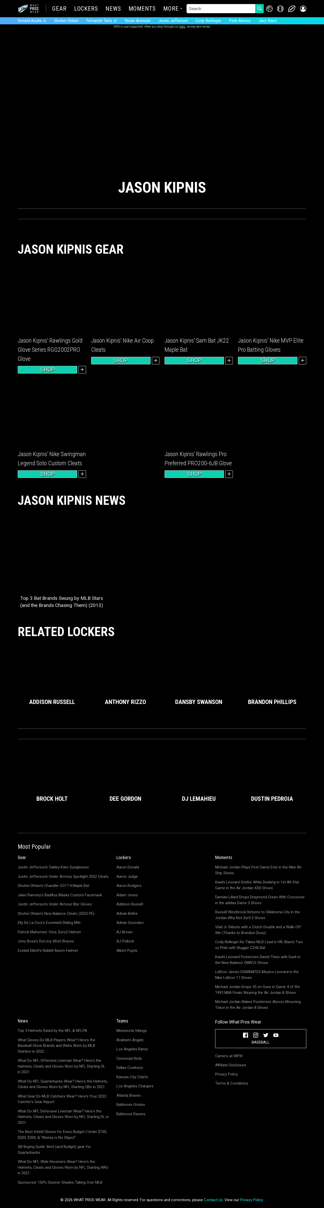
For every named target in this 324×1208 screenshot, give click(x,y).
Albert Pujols (126, 950)
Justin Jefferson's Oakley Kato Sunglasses (53, 867)
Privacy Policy (226, 1074)
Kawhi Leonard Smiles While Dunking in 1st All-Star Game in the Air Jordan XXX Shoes (257, 885)
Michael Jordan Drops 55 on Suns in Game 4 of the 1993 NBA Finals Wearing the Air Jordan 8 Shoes (257, 989)
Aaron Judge (127, 876)
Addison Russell (129, 904)
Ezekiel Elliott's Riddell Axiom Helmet (48, 950)
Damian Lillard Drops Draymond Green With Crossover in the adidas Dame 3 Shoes (260, 900)
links (182, 26)
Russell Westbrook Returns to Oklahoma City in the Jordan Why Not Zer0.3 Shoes (257, 915)
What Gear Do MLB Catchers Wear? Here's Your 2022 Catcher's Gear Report (62, 1099)
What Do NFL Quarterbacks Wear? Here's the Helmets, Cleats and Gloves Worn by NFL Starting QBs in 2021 (63, 1084)
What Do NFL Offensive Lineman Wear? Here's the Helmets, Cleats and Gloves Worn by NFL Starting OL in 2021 (61, 1066)
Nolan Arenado (138, 20)
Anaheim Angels (130, 1040)
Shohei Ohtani (66, 20)
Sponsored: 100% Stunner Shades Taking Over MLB (60, 1182)
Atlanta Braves (128, 1095)
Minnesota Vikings (131, 1030)
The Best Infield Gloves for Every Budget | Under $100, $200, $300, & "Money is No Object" (62, 1134)
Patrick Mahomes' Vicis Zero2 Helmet (49, 932)
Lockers (86, 9)
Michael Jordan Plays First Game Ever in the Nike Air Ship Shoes (258, 870)
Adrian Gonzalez (130, 922)
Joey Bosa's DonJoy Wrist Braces (46, 941)
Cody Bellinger (208, 20)
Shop (47, 370)
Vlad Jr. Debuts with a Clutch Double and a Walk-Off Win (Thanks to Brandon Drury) (258, 930)
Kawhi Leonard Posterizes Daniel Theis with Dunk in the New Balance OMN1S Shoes (257, 960)
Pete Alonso (240, 20)
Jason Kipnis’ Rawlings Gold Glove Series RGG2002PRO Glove (50, 349)
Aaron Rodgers (128, 885)
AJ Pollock (125, 941)
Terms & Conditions (231, 1083)
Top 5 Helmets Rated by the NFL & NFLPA (52, 1030)
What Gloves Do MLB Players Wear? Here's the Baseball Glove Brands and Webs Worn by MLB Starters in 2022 (56, 1046)
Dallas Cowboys (129, 1067)
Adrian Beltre (127, 913)
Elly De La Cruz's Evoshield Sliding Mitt (49, 922)
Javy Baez (267, 20)
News (113, 9)
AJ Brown (124, 932)
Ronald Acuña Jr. (32, 20)
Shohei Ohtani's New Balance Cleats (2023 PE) (56, 913)
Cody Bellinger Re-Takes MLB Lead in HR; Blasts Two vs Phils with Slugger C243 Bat (259, 945)
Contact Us (213, 1200)
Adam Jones (127, 895)
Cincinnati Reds (129, 1058)
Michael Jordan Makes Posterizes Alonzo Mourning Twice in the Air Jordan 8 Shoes (258, 1004)
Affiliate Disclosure (230, 1065)
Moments (142, 9)
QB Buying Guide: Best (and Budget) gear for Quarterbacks (54, 1149)
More (171, 9)
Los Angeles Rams (132, 1049)
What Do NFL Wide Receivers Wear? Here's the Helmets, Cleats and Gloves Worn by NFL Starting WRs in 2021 (63, 1167)
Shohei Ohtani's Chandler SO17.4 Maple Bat (53, 885)
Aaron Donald (127, 867)
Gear (59, 9)
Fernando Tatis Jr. (101, 20)
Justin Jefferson (173, 20)
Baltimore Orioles (130, 1104)
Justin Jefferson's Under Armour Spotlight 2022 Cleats (63, 876)
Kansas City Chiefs (132, 1077)
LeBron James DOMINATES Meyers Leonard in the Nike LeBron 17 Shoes (257, 975)
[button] (303, 9)
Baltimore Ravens (131, 1114)
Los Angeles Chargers (134, 1086)
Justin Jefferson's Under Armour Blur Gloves (55, 904)
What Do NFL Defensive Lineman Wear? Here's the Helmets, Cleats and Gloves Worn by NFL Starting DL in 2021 (63, 1117)
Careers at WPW (228, 1056)
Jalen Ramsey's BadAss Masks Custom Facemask (60, 895)
